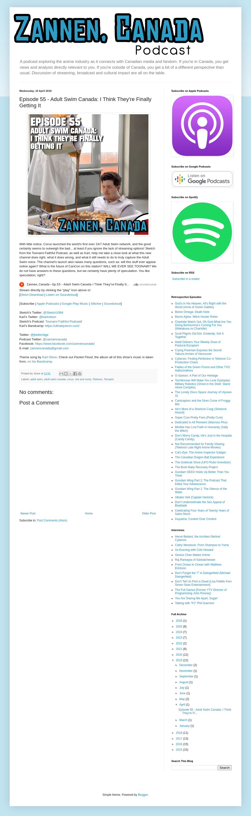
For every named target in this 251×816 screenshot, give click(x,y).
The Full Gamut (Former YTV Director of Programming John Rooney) (201, 591)
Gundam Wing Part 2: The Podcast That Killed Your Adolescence (200, 482)
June (182, 693)
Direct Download (32, 295)
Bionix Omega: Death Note (192, 312)
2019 (179, 660)
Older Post (149, 513)
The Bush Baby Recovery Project (196, 467)
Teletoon (98, 379)
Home (89, 513)
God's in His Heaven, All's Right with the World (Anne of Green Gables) (200, 305)
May (182, 699)
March (183, 720)
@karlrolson (47, 317)
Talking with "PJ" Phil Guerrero (194, 603)
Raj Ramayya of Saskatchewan (195, 559)
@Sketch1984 (53, 312)
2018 (179, 733)
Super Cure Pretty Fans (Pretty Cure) (199, 417)
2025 (179, 626)
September (186, 676)
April (182, 704)
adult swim (36, 379)
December (186, 665)
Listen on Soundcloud (61, 295)
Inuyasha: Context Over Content (195, 519)
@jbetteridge (39, 335)
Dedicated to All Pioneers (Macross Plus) (201, 422)
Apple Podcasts (48, 303)
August (184, 682)
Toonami (109, 379)
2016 (179, 744)
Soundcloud (112, 303)
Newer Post (28, 513)
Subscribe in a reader (186, 279)
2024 (179, 632)
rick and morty (83, 379)
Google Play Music (75, 303)
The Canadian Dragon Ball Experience (199, 457)
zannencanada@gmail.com (49, 348)
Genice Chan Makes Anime (192, 555)
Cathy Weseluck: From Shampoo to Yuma (202, 545)
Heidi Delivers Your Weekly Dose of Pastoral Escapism (198, 343)
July (182, 687)
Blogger (143, 794)
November (186, 671)
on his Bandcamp (40, 361)
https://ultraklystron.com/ (62, 326)
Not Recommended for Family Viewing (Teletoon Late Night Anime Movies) (199, 445)
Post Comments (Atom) (52, 520)
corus (70, 379)
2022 (179, 643)
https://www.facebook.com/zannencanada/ (65, 343)
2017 (179, 738)
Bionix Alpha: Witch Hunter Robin (196, 316)
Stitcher (96, 303)
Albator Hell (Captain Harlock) (194, 497)
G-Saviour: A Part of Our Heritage (196, 375)
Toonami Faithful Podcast (63, 321)
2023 (179, 637)
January (184, 726)
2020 (179, 654)
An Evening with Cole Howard (194, 550)
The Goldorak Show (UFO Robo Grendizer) (203, 462)
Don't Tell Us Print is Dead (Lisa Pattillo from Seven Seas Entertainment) (203, 583)
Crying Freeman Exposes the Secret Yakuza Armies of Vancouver (198, 352)
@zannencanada (55, 339)
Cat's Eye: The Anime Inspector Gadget (200, 452)
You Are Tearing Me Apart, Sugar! (196, 598)
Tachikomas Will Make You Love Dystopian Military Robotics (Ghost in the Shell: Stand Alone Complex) (202, 384)
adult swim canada (55, 379)
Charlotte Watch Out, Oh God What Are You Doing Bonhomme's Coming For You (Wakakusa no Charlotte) (203, 325)
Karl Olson (49, 357)
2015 (179, 749)
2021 (179, 649)
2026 (179, 620)
